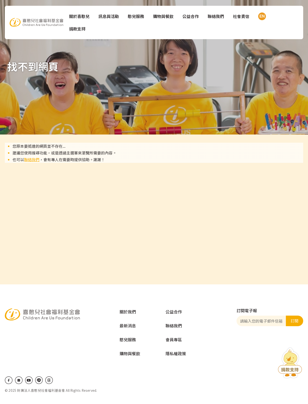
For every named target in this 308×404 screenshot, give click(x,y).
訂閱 (294, 321)
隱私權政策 (176, 353)
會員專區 (174, 340)
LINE (39, 380)
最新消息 (128, 326)
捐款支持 (78, 29)
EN (261, 16)
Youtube (29, 380)
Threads (49, 380)
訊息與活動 (109, 16)
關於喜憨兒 (80, 16)
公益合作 (191, 16)
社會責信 (241, 16)
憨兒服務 (136, 16)
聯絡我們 (216, 16)
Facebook (9, 380)
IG (19, 380)
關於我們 (128, 312)
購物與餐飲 (164, 16)
